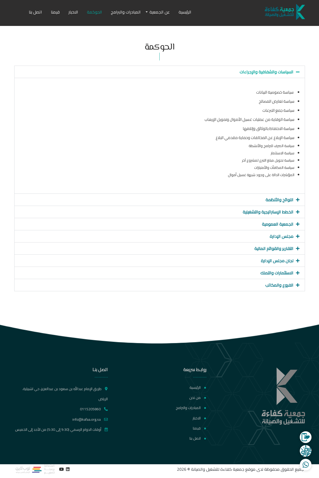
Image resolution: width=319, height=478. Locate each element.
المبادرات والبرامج (126, 12)
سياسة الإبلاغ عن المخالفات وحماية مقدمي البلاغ (255, 137)
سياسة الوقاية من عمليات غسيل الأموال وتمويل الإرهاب (249, 119)
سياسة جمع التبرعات (278, 110)
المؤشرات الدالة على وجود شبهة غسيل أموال (261, 174)
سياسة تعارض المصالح (276, 101)
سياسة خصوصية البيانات (275, 92)
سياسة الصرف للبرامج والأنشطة (271, 145)
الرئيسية (185, 12)
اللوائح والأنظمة (279, 200)
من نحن (197, 397)
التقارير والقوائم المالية (273, 248)
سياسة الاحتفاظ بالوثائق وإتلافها (268, 128)
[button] (160, 72)
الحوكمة (94, 12)
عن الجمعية (160, 12)
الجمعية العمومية (277, 224)
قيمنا (55, 12)
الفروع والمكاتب (279, 285)
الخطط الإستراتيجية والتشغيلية (268, 212)
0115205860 (94, 409)
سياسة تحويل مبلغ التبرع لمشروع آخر (268, 160)
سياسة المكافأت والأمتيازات (274, 167)
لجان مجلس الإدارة (277, 261)
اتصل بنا (35, 12)
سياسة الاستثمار (282, 153)
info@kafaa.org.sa (90, 419)
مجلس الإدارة (281, 236)
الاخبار (73, 12)
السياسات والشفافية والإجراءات (266, 72)
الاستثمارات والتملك (276, 273)
